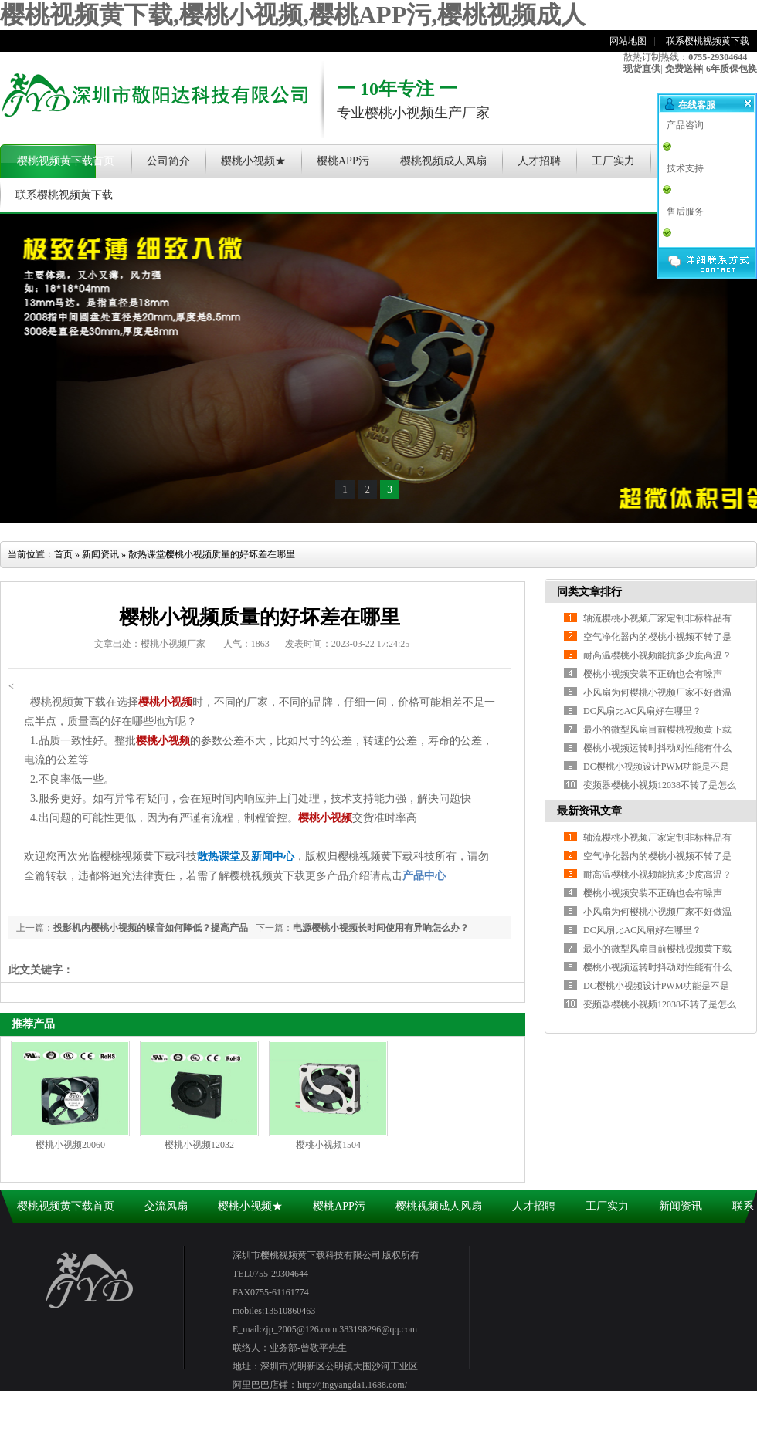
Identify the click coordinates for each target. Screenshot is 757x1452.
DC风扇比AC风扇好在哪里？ (642, 930)
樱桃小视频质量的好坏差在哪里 (230, 554)
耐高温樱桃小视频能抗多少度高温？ (657, 655)
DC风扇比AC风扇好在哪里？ (642, 711)
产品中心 (424, 876)
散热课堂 (146, 554)
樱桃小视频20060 (70, 1144)
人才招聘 (539, 161)
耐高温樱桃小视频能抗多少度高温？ (657, 874)
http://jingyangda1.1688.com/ (352, 1384)
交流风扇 (166, 1206)
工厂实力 (613, 161)
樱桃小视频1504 (328, 1144)
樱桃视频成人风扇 (443, 161)
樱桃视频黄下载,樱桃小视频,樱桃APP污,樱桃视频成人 (293, 15)
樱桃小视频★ (253, 161)
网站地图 (628, 41)
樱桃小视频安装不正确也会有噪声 (652, 673)
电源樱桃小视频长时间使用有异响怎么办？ (381, 927)
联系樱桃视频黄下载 (707, 41)
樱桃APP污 (343, 161)
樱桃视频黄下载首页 (65, 161)
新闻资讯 (100, 554)
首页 (63, 554)
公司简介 (168, 161)
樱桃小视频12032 (199, 1144)
